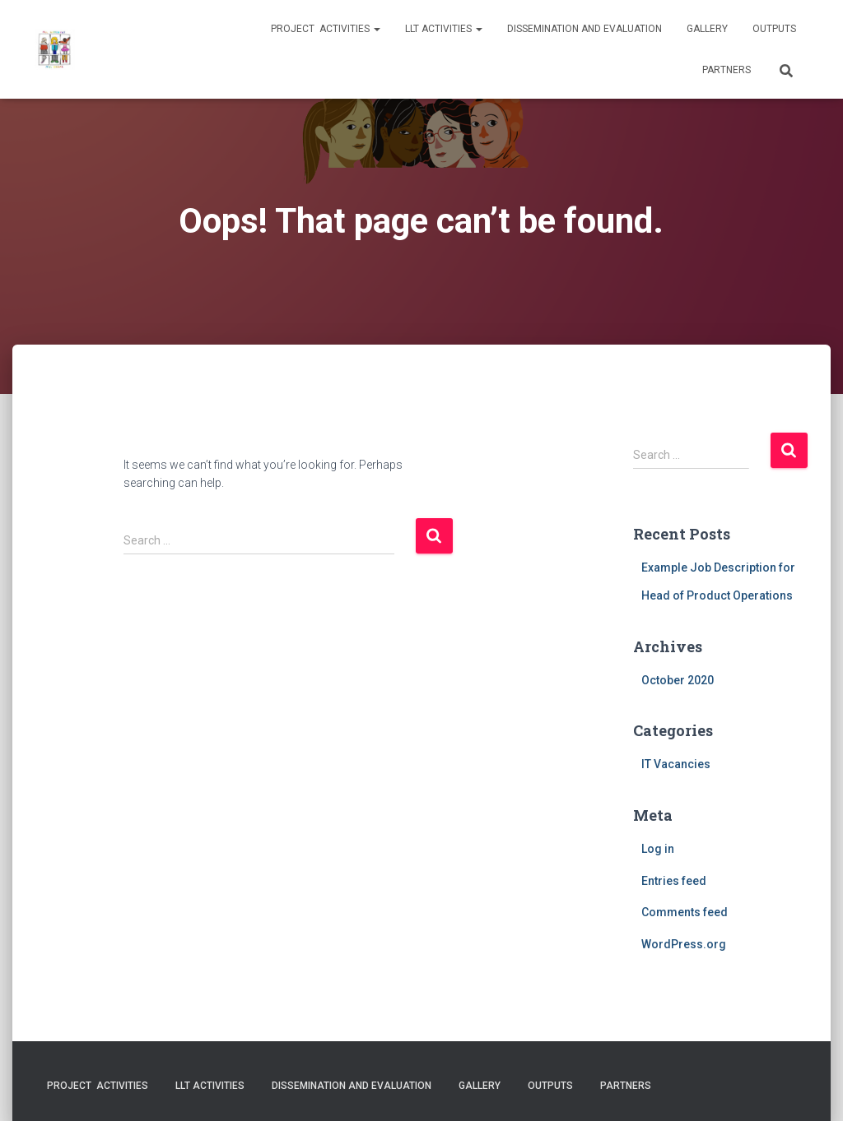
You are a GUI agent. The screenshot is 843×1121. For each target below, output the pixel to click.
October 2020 (677, 680)
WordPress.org (683, 944)
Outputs (774, 29)
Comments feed (684, 912)
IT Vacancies (675, 764)
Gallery (707, 29)
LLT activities (443, 29)
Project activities (325, 29)
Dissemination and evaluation (584, 29)
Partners (726, 70)
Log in (657, 848)
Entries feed (673, 880)
